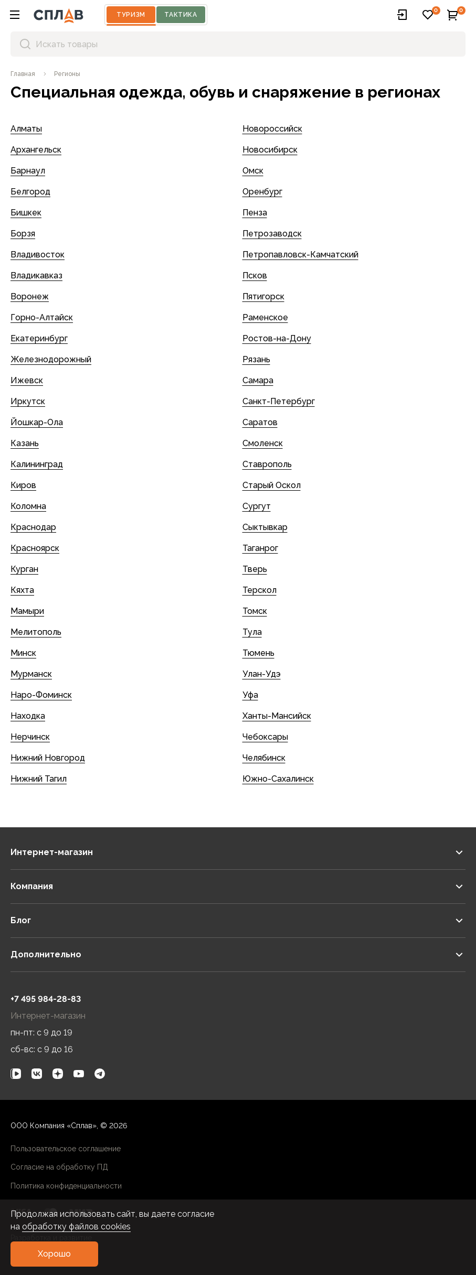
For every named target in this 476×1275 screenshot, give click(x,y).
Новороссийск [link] (272, 129)
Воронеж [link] (29, 296)
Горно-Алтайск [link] (41, 317)
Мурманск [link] (31, 674)
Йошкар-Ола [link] (36, 422)
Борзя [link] (22, 234)
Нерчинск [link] (30, 737)
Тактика (180, 14)
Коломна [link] (28, 506)
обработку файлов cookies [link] (76, 1226)
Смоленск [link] (262, 443)
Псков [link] (254, 275)
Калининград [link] (36, 464)
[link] (22, 74)
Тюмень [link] (258, 653)
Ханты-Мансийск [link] (276, 716)
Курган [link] (24, 569)
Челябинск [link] (263, 758)
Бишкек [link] (25, 213)
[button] (14, 14)
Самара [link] (257, 380)
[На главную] (58, 14)
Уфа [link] (250, 695)
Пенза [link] (254, 213)
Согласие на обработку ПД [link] (59, 1167)
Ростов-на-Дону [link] (276, 338)
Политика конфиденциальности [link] (66, 1186)
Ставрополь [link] (267, 464)
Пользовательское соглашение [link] (65, 1148)
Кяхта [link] (22, 590)
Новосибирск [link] (270, 150)
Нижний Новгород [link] (47, 758)
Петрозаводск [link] (272, 234)
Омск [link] (252, 171)
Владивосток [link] (37, 255)
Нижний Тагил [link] (38, 779)
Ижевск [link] (26, 380)
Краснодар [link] (33, 527)
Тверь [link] (254, 569)
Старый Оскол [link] (271, 485)
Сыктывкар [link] (265, 527)
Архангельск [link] (35, 150)
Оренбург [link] (262, 192)
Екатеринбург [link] (39, 338)
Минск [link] (23, 653)
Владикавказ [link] (36, 275)
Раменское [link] (265, 317)
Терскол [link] (259, 590)
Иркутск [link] (27, 401)
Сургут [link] (256, 506)
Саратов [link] (260, 422)
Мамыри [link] (27, 611)
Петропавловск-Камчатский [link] (300, 255)
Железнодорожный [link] (50, 359)
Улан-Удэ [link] (261, 674)
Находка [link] (27, 716)
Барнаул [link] (27, 171)
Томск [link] (254, 611)
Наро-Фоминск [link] (41, 695)
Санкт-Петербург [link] (278, 401)
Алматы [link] (26, 129)
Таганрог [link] (260, 548)
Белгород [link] (30, 192)
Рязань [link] (256, 359)
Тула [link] (252, 632)
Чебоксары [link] (265, 737)
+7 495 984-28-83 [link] (45, 999)
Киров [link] (23, 485)
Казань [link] (24, 443)
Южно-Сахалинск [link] (278, 779)
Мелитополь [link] (35, 632)
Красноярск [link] (34, 548)
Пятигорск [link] (263, 296)
